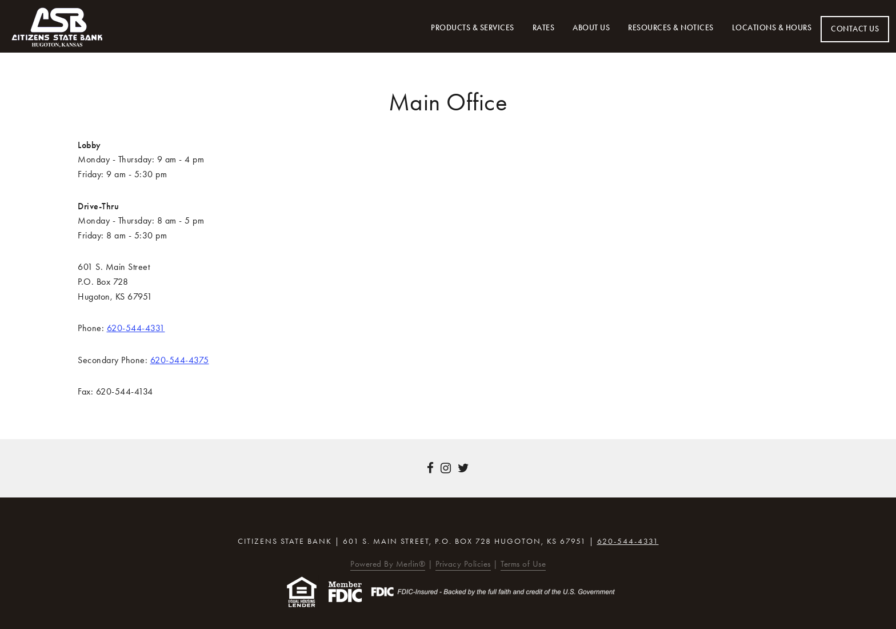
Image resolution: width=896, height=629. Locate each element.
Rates (544, 28)
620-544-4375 (179, 360)
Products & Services (472, 28)
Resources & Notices (671, 28)
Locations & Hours (772, 28)
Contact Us (855, 29)
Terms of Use (523, 564)
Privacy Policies (463, 564)
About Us (591, 28)
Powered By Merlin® (387, 564)
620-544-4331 (136, 328)
